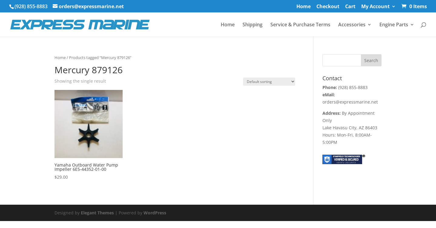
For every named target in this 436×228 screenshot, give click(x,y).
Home (303, 7)
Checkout (327, 7)
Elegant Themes (97, 213)
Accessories (351, 25)
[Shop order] (269, 82)
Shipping (253, 25)
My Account (375, 7)
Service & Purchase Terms (300, 25)
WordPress (155, 213)
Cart (350, 7)
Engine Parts (393, 25)
